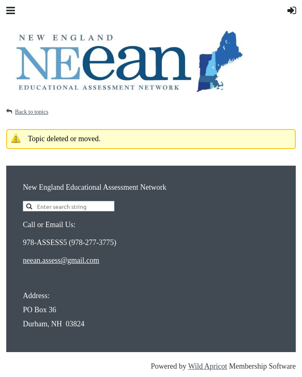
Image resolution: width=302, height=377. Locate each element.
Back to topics (31, 112)
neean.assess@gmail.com (61, 260)
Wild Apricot (207, 366)
